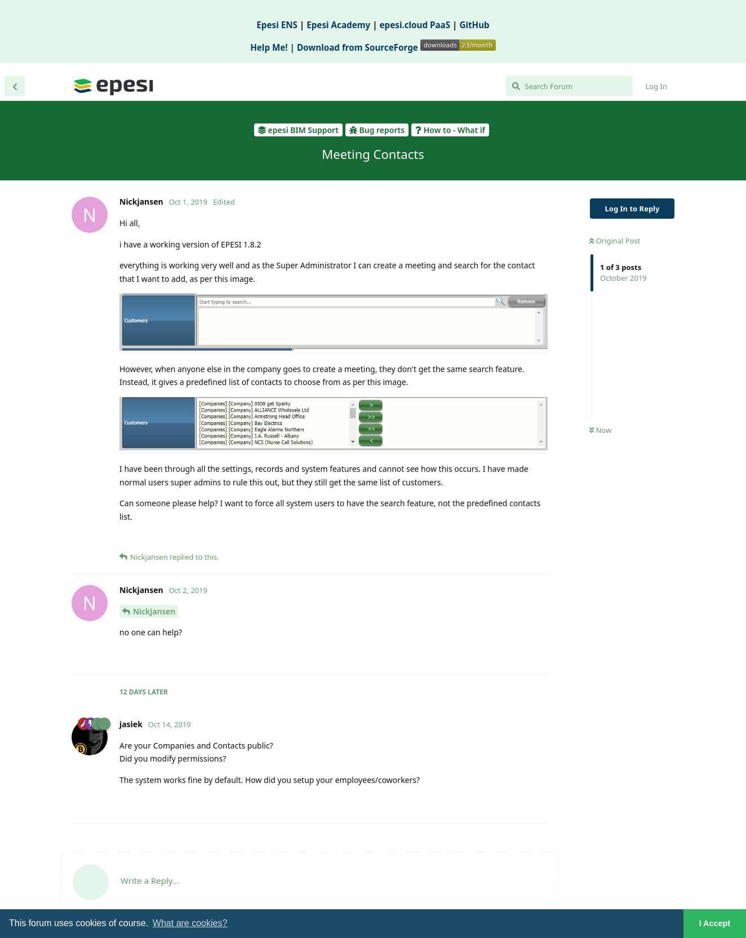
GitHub (474, 24)
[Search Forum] (569, 86)
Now (600, 430)
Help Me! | (273, 47)
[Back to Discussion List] (15, 86)
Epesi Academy (338, 24)
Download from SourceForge (396, 47)
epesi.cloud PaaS (415, 24)
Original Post (614, 241)
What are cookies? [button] (190, 923)
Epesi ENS (276, 24)
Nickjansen (154, 611)
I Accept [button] (714, 923)
